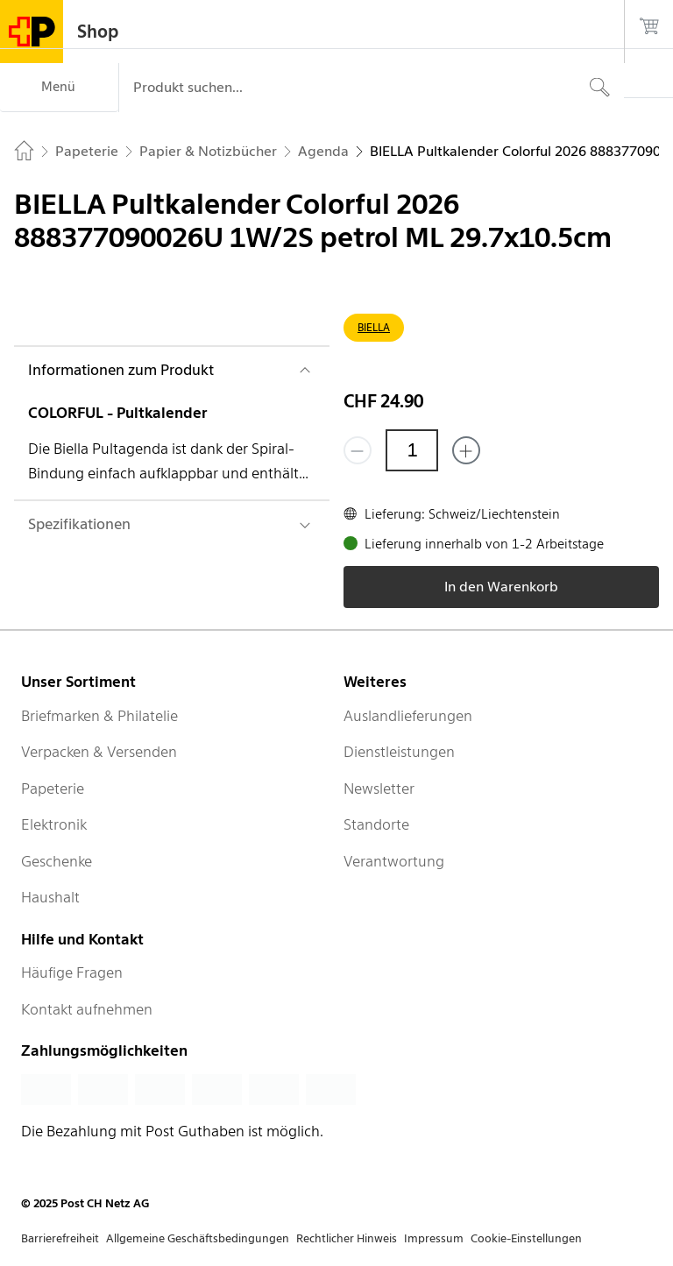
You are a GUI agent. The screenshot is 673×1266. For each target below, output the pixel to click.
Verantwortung (394, 861)
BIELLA (374, 327)
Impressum (434, 1238)
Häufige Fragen (72, 972)
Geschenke (56, 861)
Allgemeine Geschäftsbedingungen (197, 1238)
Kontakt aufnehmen (86, 1009)
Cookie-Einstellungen (526, 1238)
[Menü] (59, 87)
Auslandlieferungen (408, 716)
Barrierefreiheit (60, 1238)
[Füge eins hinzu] (466, 450)
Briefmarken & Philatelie (99, 716)
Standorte (376, 824)
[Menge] (412, 450)
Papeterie (52, 788)
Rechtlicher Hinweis (346, 1238)
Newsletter (379, 788)
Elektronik (54, 824)
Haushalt (50, 897)
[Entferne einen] (358, 450)
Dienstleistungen (399, 751)
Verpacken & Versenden (99, 751)
